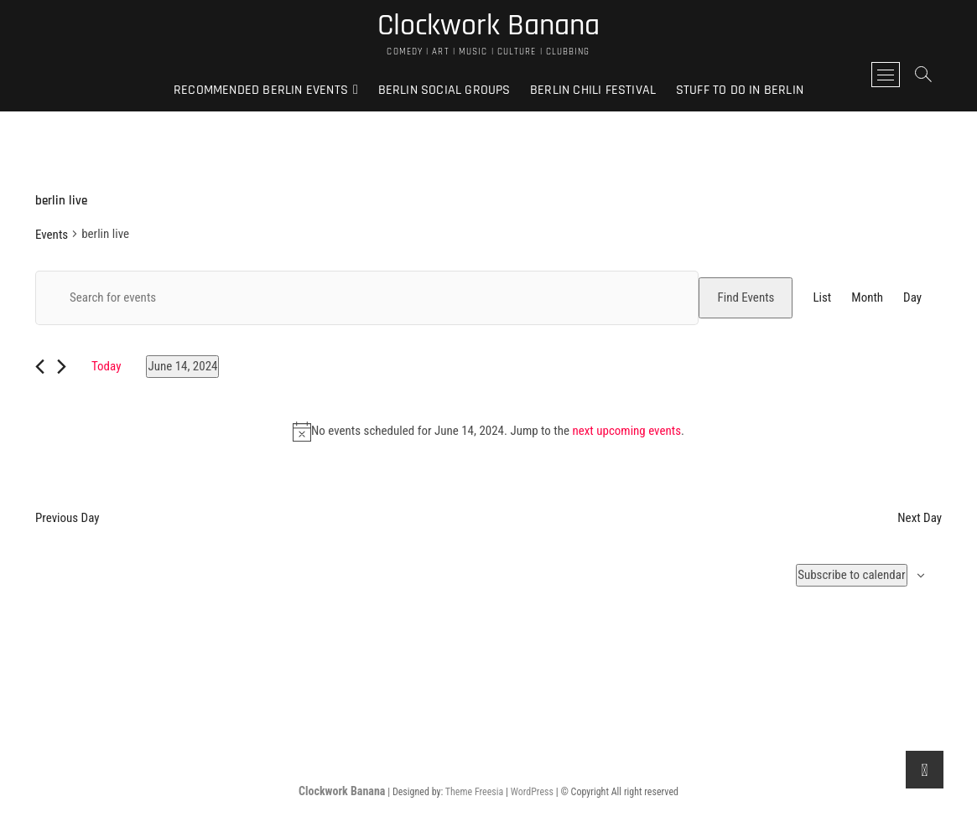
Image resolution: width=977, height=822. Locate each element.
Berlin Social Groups (444, 90)
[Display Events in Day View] (912, 298)
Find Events (745, 297)
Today (106, 366)
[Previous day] (39, 367)
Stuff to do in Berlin (739, 90)
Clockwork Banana (488, 26)
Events (51, 234)
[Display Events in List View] (822, 298)
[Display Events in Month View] (867, 298)
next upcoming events (626, 430)
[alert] (488, 431)
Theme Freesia (474, 792)
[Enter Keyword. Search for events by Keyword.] (367, 298)
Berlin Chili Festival (593, 90)
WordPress (532, 792)
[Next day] (61, 367)
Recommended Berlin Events (261, 90)
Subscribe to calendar (851, 574)
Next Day (919, 517)
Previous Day (67, 517)
